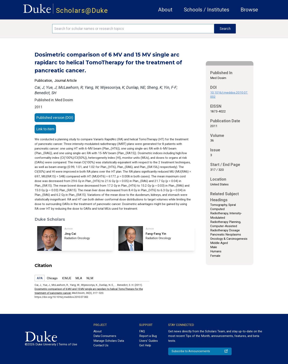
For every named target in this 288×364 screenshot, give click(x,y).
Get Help (145, 345)
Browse (249, 10)
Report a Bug (148, 336)
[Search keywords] (133, 28)
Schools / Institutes (206, 10)
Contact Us (100, 345)
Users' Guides (148, 341)
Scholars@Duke (82, 10)
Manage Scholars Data (108, 341)
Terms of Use (68, 344)
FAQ (142, 331)
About (165, 10)
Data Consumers (104, 336)
